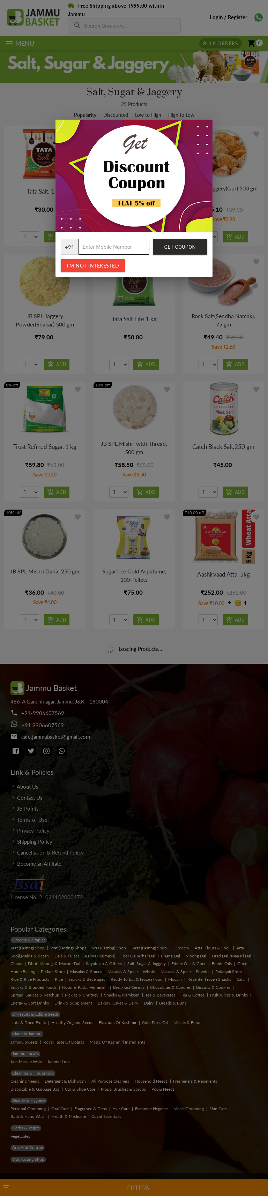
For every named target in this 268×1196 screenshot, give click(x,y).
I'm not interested (93, 266)
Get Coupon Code (180, 249)
